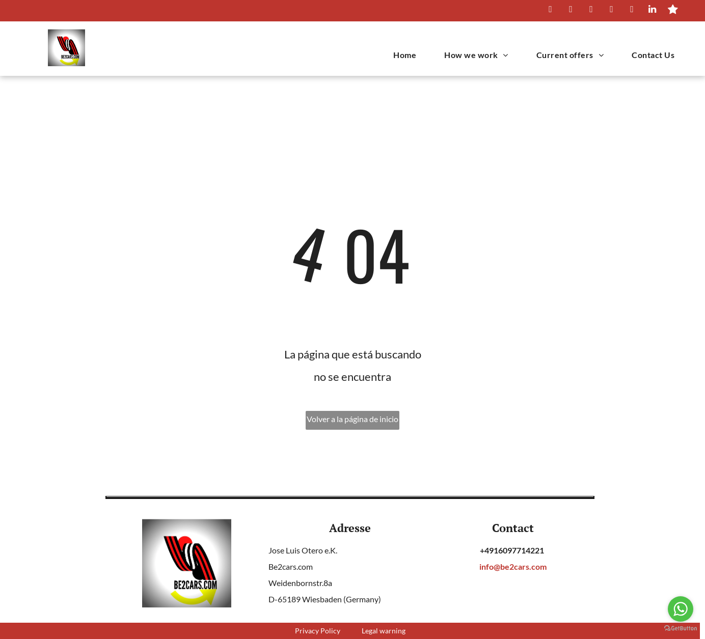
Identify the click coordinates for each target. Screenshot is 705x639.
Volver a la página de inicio (352, 419)
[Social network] (673, 11)
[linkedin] (652, 11)
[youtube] (632, 11)
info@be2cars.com (513, 566)
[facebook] (571, 11)
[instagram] (611, 11)
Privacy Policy (317, 630)
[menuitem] (400, 55)
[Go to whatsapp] (680, 609)
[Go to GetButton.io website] (680, 628)
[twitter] (591, 11)
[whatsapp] (550, 11)
